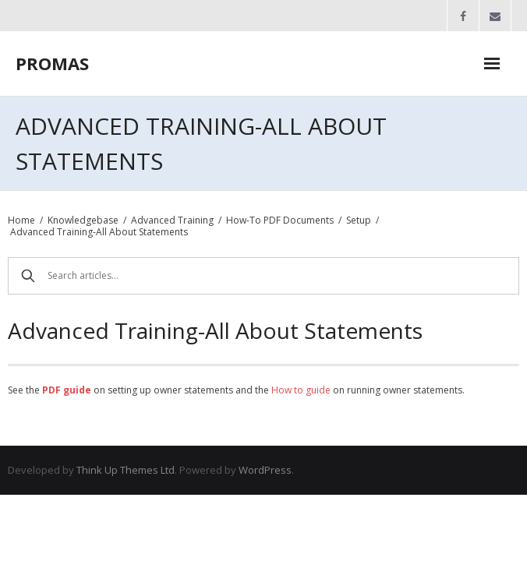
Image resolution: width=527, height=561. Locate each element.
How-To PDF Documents (280, 220)
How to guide (301, 390)
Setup (358, 220)
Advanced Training (172, 220)
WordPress (265, 470)
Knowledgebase (83, 220)
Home (21, 220)
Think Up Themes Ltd (125, 470)
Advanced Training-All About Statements (99, 231)
